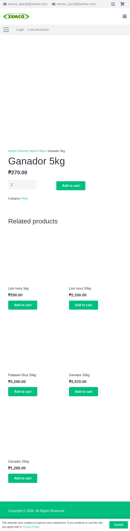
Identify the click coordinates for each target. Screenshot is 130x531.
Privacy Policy (31, 526)
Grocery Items (27, 151)
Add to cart (70, 185)
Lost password (38, 29)
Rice (42, 151)
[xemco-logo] (16, 16)
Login (20, 29)
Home (12, 151)
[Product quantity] (22, 184)
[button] (113, 4)
